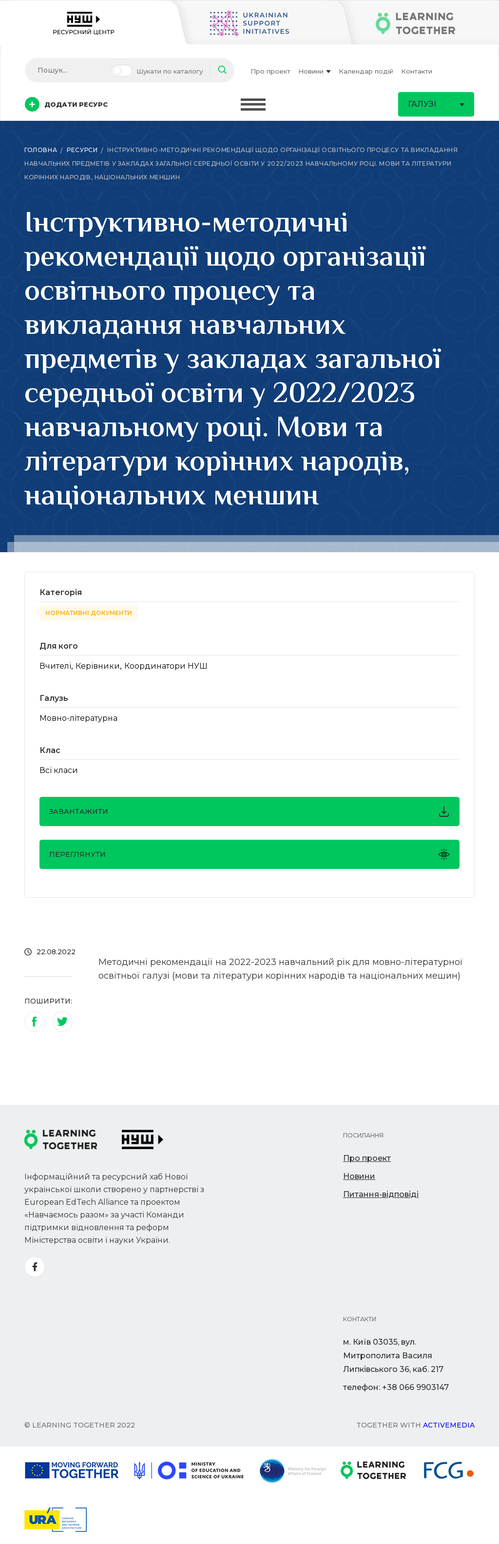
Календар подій (366, 71)
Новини (314, 71)
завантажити (249, 811)
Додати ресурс (66, 104)
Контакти (416, 71)
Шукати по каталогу (169, 71)
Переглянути (249, 854)
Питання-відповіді (381, 1194)
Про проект (270, 71)
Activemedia (449, 1425)
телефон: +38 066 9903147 (396, 1387)
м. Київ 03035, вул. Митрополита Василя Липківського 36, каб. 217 (393, 1355)
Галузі (436, 104)
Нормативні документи (88, 613)
